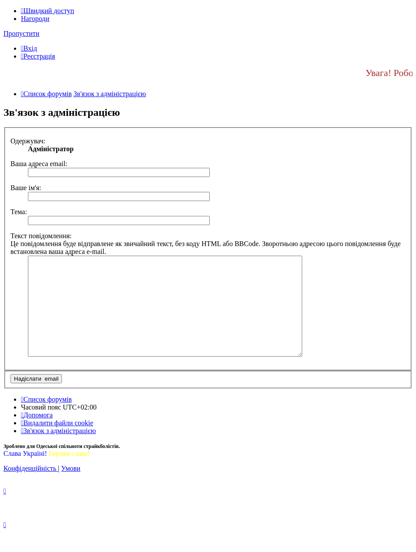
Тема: (18, 211)
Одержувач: (27, 141)
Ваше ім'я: (25, 187)
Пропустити (21, 33)
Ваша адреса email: (38, 163)
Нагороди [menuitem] (35, 18)
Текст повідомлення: (41, 236)
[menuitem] (29, 48)
